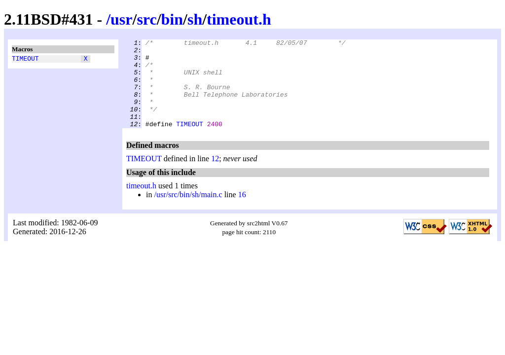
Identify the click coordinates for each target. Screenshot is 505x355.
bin (172, 19)
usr (121, 19)
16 (242, 212)
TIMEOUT (25, 59)
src (146, 19)
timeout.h (239, 19)
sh (194, 19)
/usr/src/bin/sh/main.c (188, 212)
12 (215, 176)
